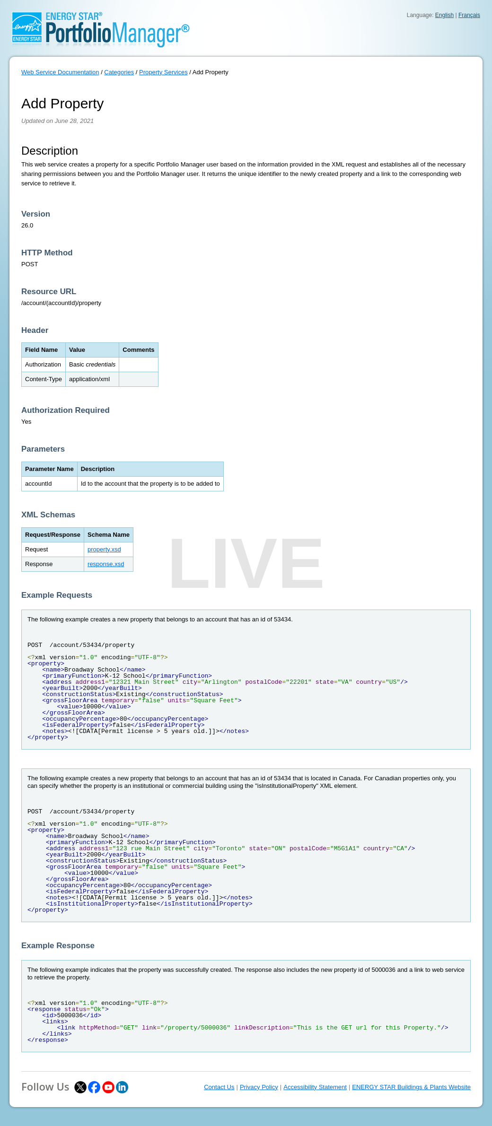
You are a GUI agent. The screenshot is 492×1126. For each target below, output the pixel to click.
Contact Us (219, 1087)
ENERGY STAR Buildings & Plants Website (411, 1087)
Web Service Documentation (60, 72)
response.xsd (106, 563)
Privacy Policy (259, 1087)
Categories (119, 72)
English (444, 15)
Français (469, 15)
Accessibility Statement (315, 1087)
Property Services (163, 72)
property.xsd (104, 549)
